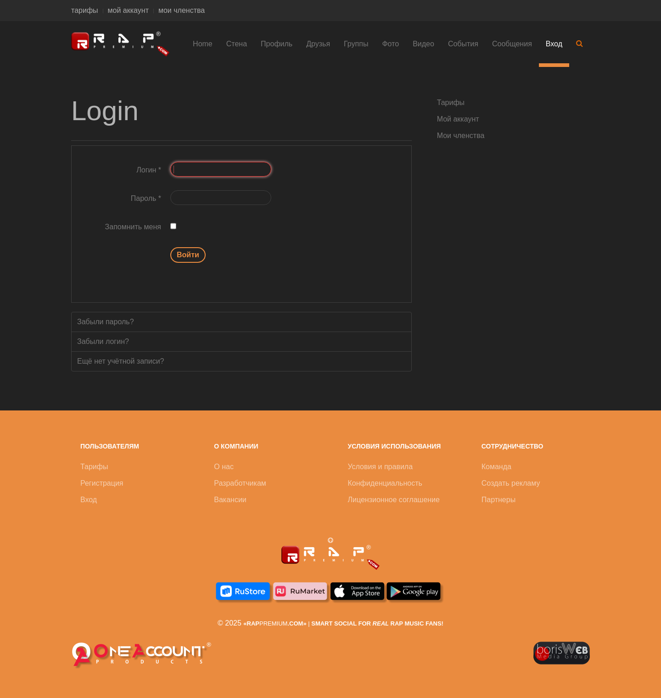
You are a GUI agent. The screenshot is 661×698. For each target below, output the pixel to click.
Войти (188, 255)
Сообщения (512, 44)
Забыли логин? (103, 341)
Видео (423, 44)
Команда (496, 467)
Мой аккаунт (458, 119)
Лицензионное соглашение (394, 500)
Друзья (318, 44)
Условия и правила (380, 467)
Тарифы (451, 102)
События (463, 44)
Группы (356, 44)
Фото (390, 44)
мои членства (181, 10)
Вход (554, 44)
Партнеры (498, 500)
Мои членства (461, 135)
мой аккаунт (128, 10)
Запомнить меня (133, 227)
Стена (236, 44)
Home (203, 44)
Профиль (276, 44)
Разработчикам (240, 483)
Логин (148, 170)
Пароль (146, 198)
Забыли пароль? (105, 322)
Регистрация (101, 483)
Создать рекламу (511, 483)
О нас (224, 467)
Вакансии (230, 500)
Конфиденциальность (385, 483)
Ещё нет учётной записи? (120, 361)
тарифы (84, 10)
